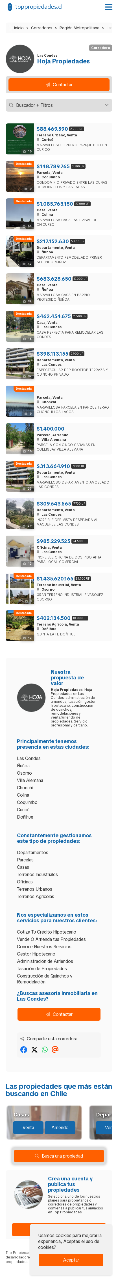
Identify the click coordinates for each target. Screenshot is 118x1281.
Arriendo (60, 1128)
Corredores (41, 27)
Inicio (19, 27)
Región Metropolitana (79, 27)
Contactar (59, 85)
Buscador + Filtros (59, 105)
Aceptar (71, 1260)
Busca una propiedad (59, 1156)
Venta (28, 1128)
